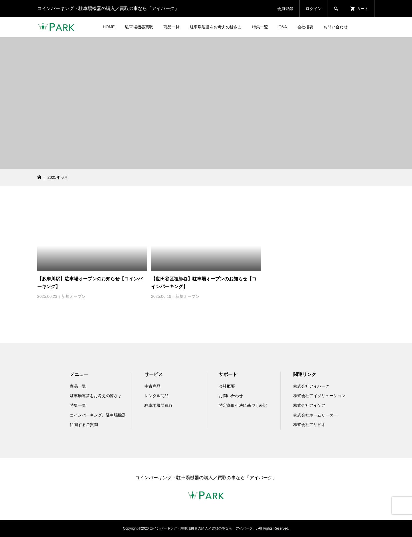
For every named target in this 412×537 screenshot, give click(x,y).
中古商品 (152, 386)
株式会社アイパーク (311, 386)
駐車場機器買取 (139, 27)
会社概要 (305, 27)
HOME (109, 27)
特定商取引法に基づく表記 (243, 405)
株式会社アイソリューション (319, 395)
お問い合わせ (336, 27)
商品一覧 (171, 27)
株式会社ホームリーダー (315, 415)
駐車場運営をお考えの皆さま (216, 27)
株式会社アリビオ (309, 424)
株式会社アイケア (309, 405)
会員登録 (285, 8)
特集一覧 (260, 27)
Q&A (282, 27)
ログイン (314, 8)
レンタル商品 (156, 395)
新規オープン (74, 296)
